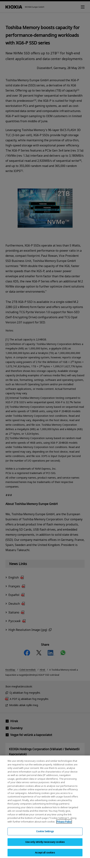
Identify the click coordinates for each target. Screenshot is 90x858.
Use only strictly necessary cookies (45, 844)
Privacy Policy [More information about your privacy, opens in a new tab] (64, 824)
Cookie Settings (45, 833)
